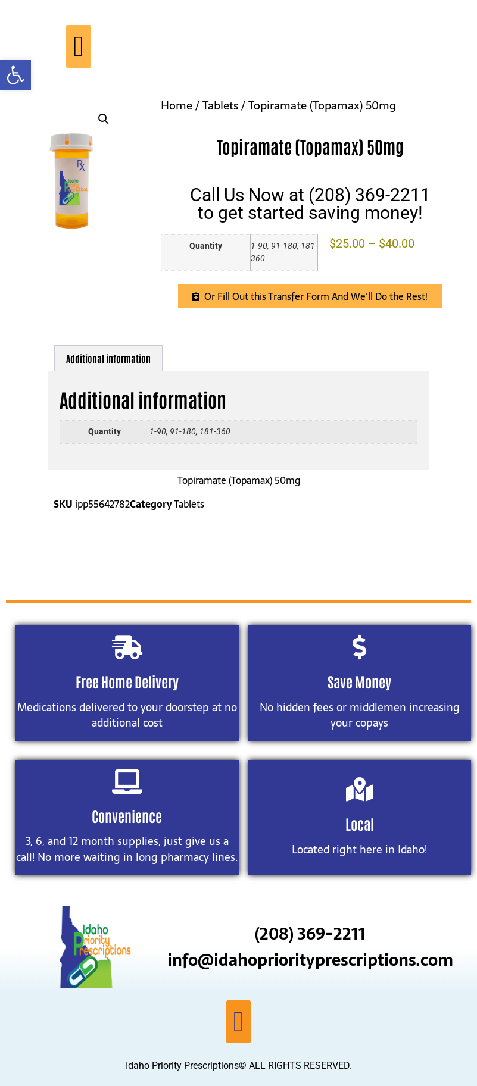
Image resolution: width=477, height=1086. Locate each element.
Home (176, 105)
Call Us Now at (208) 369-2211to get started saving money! (310, 203)
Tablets (220, 105)
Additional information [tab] (108, 358)
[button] (15, 75)
